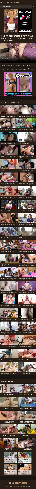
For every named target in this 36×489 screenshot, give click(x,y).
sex (23, 65)
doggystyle (22, 69)
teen (3, 65)
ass (8, 69)
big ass (30, 69)
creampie (14, 69)
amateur (17, 65)
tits (3, 69)
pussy (29, 65)
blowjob (9, 65)
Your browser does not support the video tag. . (18, 53)
